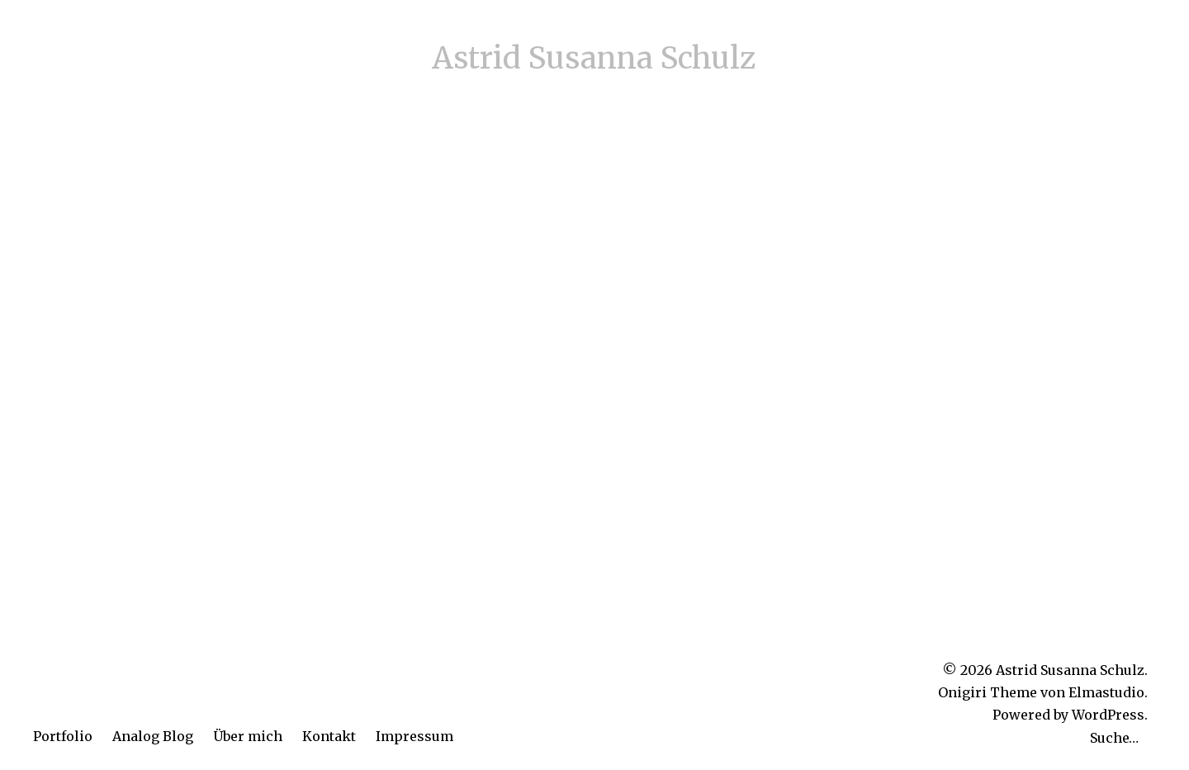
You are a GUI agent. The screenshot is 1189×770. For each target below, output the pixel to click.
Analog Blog (152, 736)
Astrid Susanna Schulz (594, 58)
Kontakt (329, 736)
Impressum (414, 736)
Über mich (247, 736)
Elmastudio (1106, 692)
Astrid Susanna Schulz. (1072, 670)
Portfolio (62, 736)
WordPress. (1110, 714)
